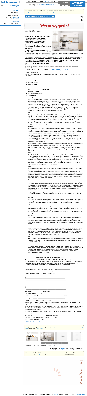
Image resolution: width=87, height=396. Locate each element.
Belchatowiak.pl (80, 394)
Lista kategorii (14, 6)
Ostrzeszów (15, 375)
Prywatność (49, 394)
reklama (47, 1)
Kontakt (61, 394)
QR (67, 349)
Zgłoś (40, 354)
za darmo (78, 4)
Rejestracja (65, 5)
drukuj (72, 349)
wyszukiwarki (40, 328)
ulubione (40, 1)
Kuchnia (41, 19)
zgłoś (63, 349)
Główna (26, 19)
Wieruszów (15, 390)
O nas (37, 394)
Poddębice (15, 381)
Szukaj (37, 4)
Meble (37, 19)
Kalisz (16, 373)
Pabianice (15, 377)
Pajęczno (15, 379)
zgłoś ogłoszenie (13, 15)
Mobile (66, 394)
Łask (16, 369)
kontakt (53, 1)
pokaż (16, 18)
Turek (16, 386)
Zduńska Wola (14, 392)
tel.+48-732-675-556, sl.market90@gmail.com (62, 70)
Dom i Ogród (32, 19)
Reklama (56, 394)
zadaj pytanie (14, 12)
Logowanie (64, 2)
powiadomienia (32, 1)
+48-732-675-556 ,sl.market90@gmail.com (39, 322)
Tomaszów (15, 384)
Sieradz (16, 383)
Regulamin (42, 394)
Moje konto (31, 394)
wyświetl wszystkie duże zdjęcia (54, 343)
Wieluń (16, 388)
